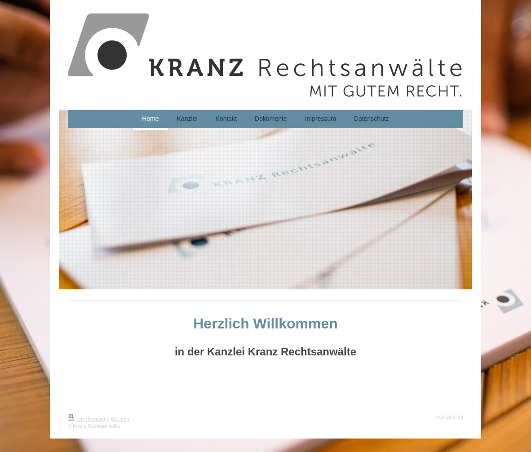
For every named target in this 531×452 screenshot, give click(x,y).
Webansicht (450, 417)
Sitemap (120, 418)
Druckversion (88, 418)
